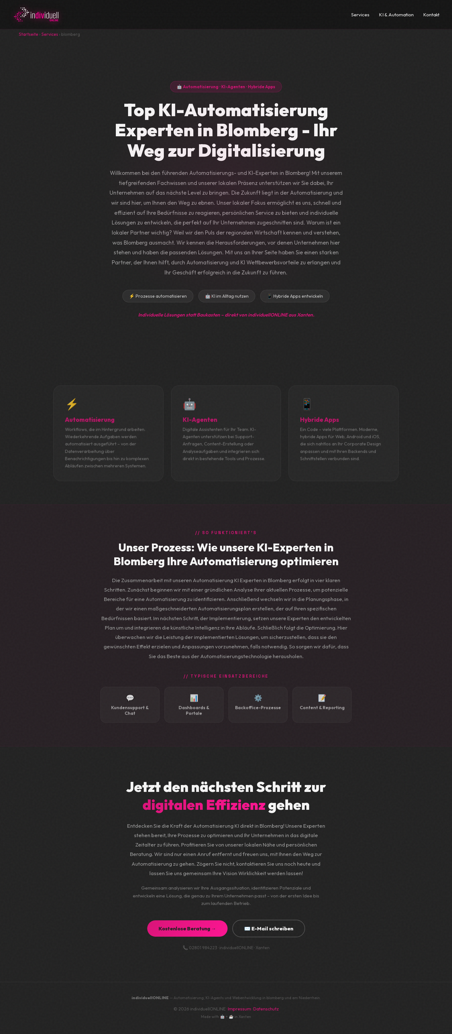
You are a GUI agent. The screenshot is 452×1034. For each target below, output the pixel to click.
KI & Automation (396, 15)
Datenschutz (266, 1009)
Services (360, 15)
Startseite (28, 34)
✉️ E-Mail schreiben (268, 928)
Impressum (239, 1009)
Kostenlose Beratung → (187, 928)
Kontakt (431, 15)
